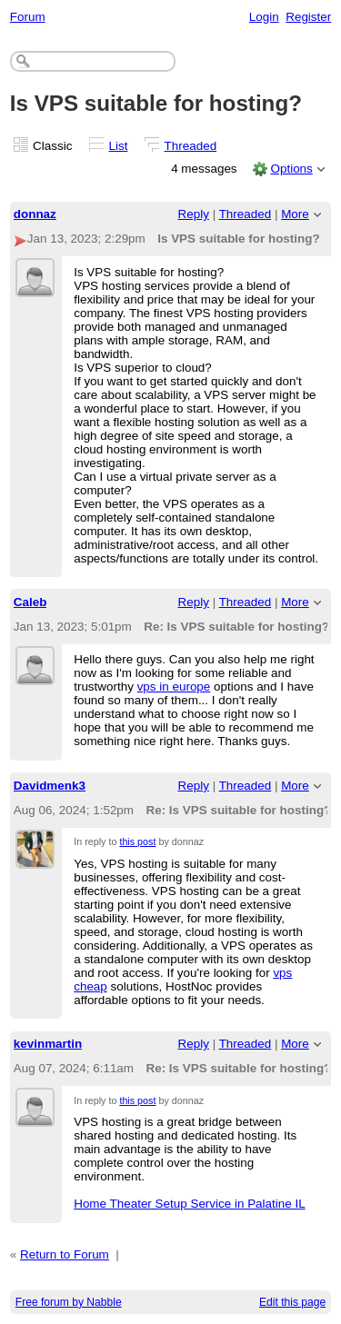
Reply (193, 214)
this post (137, 841)
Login (264, 17)
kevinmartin (48, 1043)
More (295, 214)
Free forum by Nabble (68, 1302)
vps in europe (174, 686)
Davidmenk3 (49, 785)
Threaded (191, 146)
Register (308, 17)
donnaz (35, 214)
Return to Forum (64, 1254)
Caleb (30, 602)
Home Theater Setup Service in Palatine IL (189, 1203)
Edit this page (292, 1302)
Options (291, 168)
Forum (27, 17)
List (118, 146)
